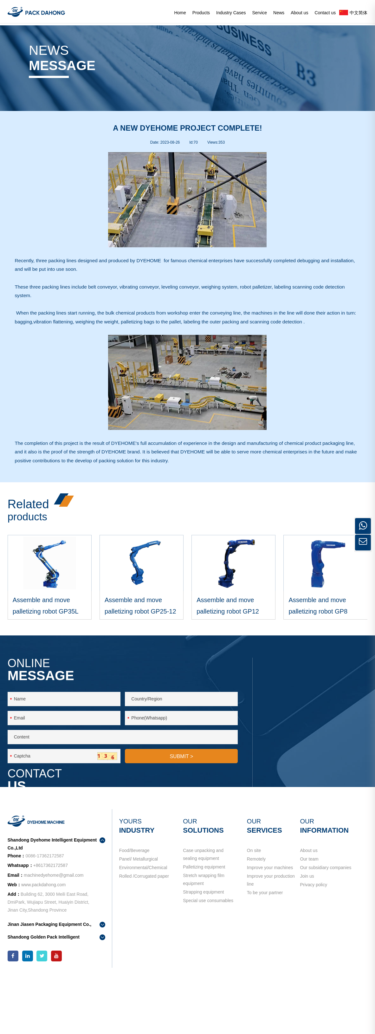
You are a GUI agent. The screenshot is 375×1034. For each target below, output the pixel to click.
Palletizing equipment (204, 924)
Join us (307, 942)
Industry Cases (231, 12)
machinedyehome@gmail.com (309, 780)
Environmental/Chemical (143, 929)
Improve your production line (271, 946)
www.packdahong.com (43, 937)
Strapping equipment (203, 957)
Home (180, 12)
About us (299, 12)
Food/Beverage (134, 903)
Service (259, 12)
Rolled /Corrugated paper (144, 942)
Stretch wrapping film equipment (203, 941)
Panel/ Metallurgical (138, 916)
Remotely (256, 916)
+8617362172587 (326, 757)
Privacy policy (313, 954)
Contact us (325, 12)
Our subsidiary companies (325, 929)
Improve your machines (270, 929)
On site (254, 903)
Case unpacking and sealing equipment (203, 907)
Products (201, 12)
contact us (290, 807)
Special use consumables (208, 970)
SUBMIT (181, 816)
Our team (309, 916)
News (278, 12)
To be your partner (265, 962)
